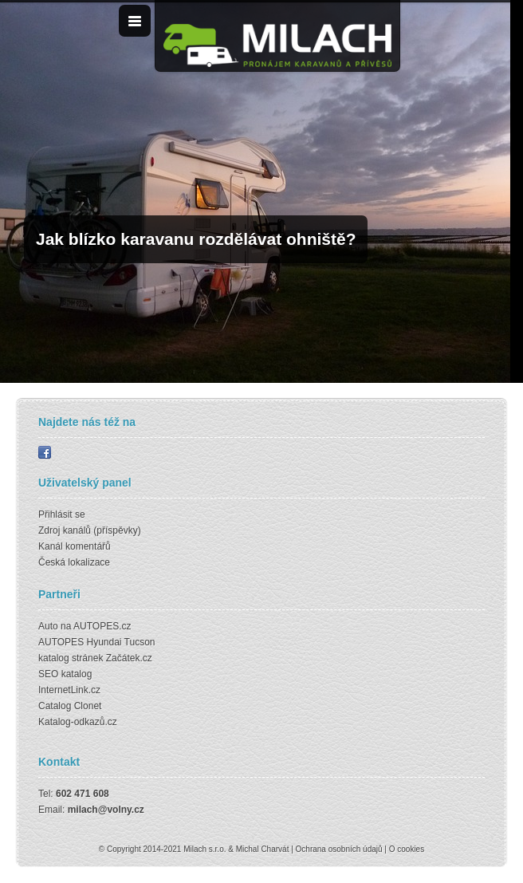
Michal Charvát (262, 849)
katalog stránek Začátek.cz (95, 658)
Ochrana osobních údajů (339, 849)
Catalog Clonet (69, 706)
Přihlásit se (61, 514)
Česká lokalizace (74, 562)
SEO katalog (65, 674)
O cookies (406, 849)
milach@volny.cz (106, 809)
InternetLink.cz (69, 690)
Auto (48, 626)
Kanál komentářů (74, 546)
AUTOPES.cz (102, 626)
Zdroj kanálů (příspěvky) (89, 530)
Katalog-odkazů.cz (77, 721)
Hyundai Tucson (120, 642)
